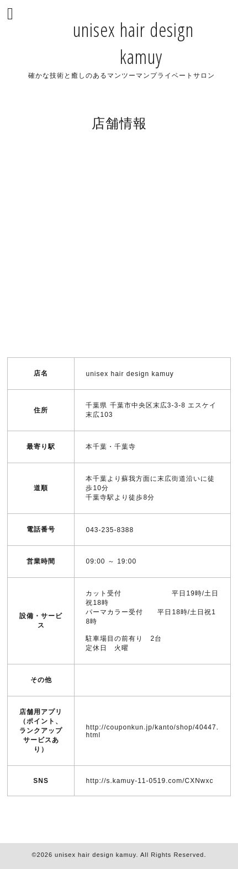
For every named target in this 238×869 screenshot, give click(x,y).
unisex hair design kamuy (95, 854)
